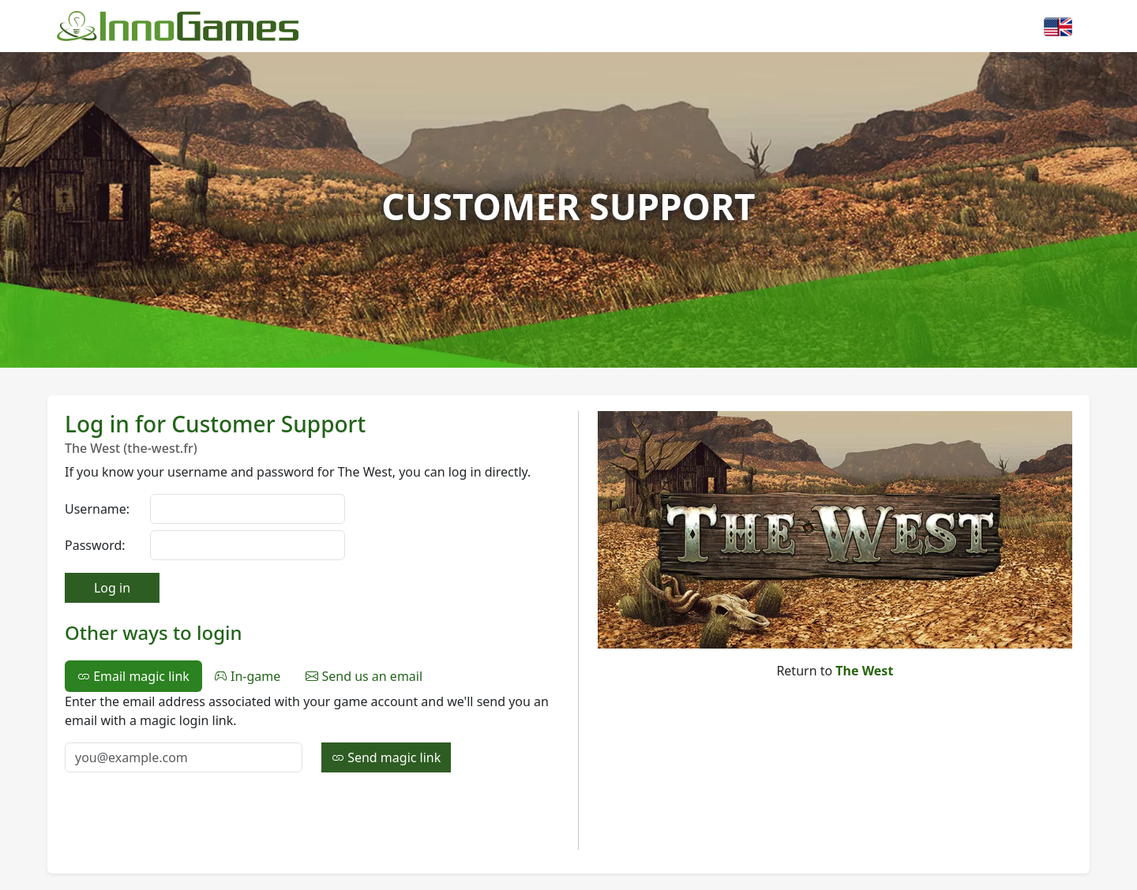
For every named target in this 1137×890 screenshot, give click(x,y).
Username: (97, 509)
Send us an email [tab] (364, 676)
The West (864, 670)
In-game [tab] (247, 676)
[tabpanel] (312, 732)
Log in (112, 587)
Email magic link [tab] (133, 676)
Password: (95, 545)
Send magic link (386, 757)
